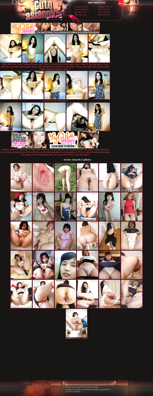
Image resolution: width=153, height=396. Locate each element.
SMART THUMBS (81, 338)
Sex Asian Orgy (104, 9)
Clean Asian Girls (82, 7)
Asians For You (81, 12)
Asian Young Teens (82, 9)
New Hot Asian (81, 15)
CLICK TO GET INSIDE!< (55, 101)
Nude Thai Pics (104, 12)
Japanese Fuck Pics (106, 7)
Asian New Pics (104, 15)
